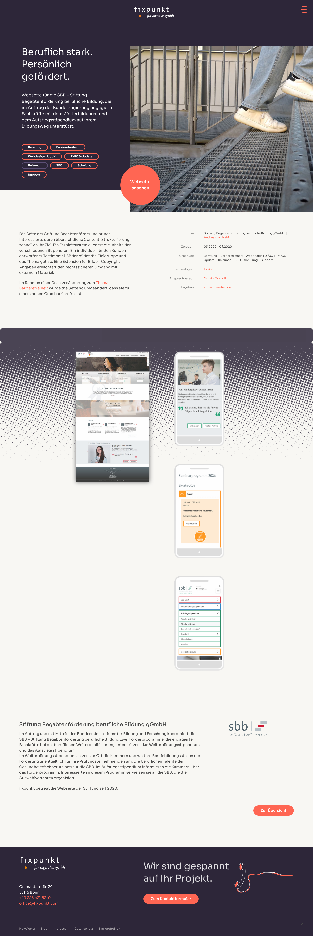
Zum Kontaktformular (171, 898)
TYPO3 (208, 269)
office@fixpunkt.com (39, 903)
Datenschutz (84, 929)
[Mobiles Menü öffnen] (304, 8)
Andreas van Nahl (216, 237)
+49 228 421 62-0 (35, 897)
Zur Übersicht (273, 810)
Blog (44, 929)
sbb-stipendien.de (217, 287)
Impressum (61, 929)
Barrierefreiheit (109, 929)
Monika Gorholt (215, 278)
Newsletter (27, 929)
